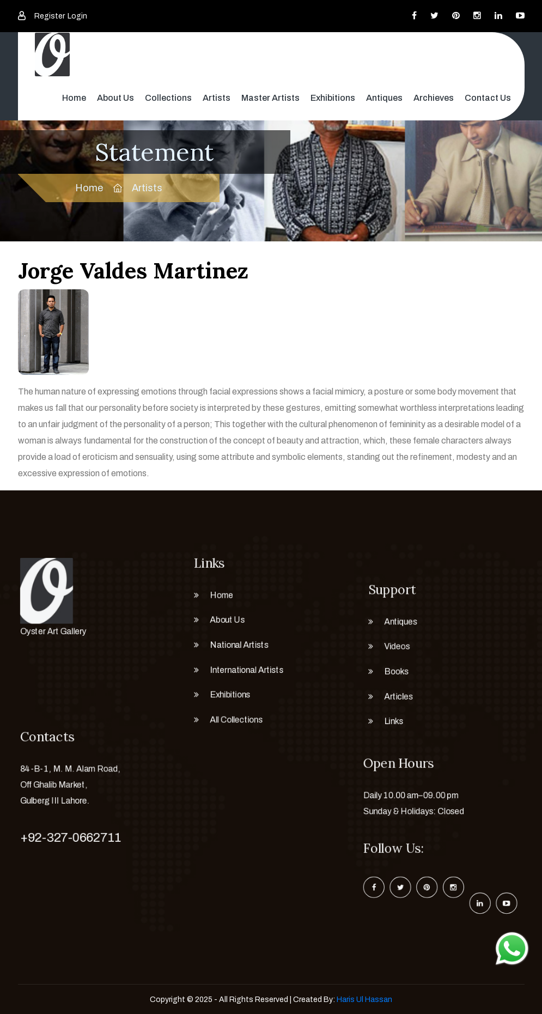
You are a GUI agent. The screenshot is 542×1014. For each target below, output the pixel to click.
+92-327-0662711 (67, 838)
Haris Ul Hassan (364, 999)
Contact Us (488, 97)
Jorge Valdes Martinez (133, 270)
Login (77, 16)
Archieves (433, 97)
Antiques (384, 97)
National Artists (236, 645)
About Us (115, 97)
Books (391, 674)
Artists (216, 97)
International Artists (244, 672)
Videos (392, 647)
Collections (168, 97)
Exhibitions (332, 97)
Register (49, 16)
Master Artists (270, 97)
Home (74, 97)
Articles (394, 702)
